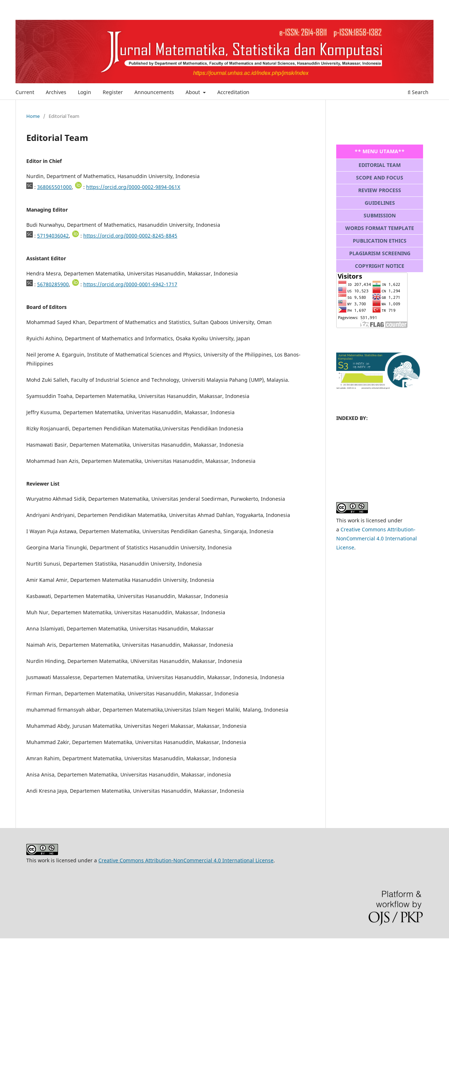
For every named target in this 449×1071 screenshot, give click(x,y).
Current (24, 92)
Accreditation (233, 92)
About (193, 92)
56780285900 (53, 284)
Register (113, 92)
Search (418, 92)
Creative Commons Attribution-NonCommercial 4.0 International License (376, 538)
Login (84, 92)
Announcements (154, 92)
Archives (56, 92)
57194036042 (53, 235)
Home (33, 116)
